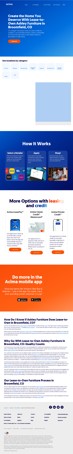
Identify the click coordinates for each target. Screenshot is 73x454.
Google (36, 300)
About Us (19, 414)
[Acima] (6, 433)
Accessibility (47, 414)
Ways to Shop (7, 417)
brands (8, 327)
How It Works (7, 414)
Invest (32, 417)
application (34, 333)
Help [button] (64, 4)
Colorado (11, 408)
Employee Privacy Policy (39, 428)
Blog (32, 420)
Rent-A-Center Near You (10, 423)
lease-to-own (36, 354)
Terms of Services (8, 428)
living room (29, 331)
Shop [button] (26, 4)
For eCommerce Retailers (23, 423)
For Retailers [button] (36, 4)
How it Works (47, 4)
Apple (23, 300)
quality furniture (11, 350)
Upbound (60, 420)
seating (55, 363)
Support (19, 420)
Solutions (46, 417)
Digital (46, 420)
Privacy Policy (16, 428)
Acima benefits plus (63, 414)
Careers (33, 414)
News (18, 417)
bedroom (22, 331)
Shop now (14, 41)
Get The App (56, 4)
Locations (6, 408)
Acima (9, 4)
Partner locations (62, 417)
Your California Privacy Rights (26, 428)
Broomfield (17, 408)
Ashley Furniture (24, 325)
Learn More (15, 249)
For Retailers (7, 420)
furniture (58, 327)
